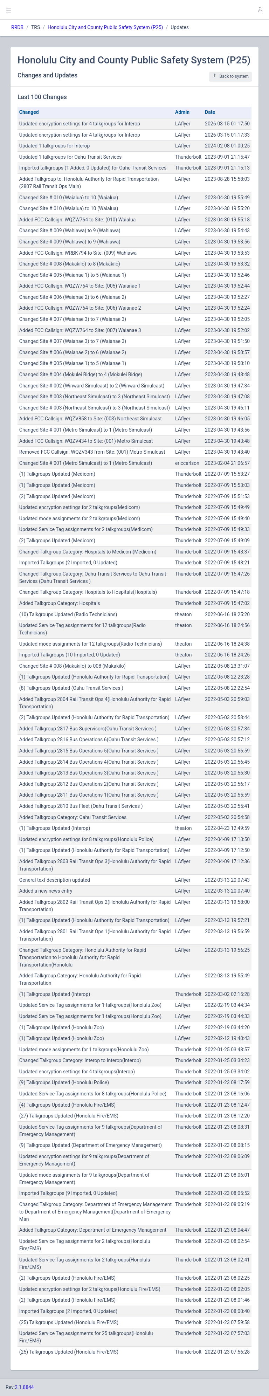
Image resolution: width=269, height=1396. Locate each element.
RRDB (17, 27)
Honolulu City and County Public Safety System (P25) (105, 27)
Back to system (230, 76)
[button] (260, 10)
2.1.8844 (24, 1387)
